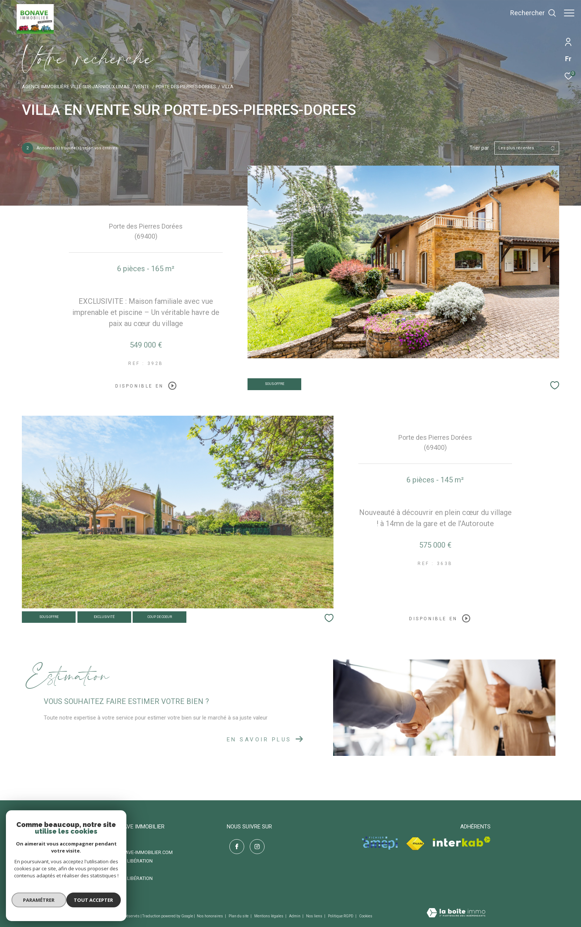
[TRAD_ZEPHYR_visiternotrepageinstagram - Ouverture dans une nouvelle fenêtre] (254, 844)
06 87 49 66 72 (105, 843)
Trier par (479, 148)
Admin (295, 916)
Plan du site (239, 916)
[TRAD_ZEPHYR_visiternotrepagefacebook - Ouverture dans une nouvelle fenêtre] (234, 844)
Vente (142, 86)
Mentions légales (269, 916)
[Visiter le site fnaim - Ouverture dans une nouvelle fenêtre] (415, 844)
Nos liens (314, 916)
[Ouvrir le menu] (569, 13)
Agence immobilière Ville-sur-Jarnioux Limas (75, 86)
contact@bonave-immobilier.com (131, 852)
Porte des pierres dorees (186, 86)
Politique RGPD (340, 916)
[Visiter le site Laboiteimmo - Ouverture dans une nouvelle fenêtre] (456, 913)
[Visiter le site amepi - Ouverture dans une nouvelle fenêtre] (380, 843)
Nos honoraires (210, 916)
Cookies (365, 916)
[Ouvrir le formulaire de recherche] (529, 13)
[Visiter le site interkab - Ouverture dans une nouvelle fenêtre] (462, 842)
